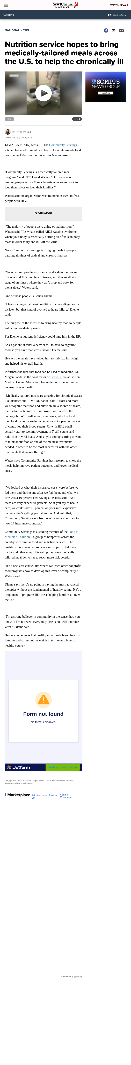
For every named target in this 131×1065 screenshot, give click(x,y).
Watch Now (119, 5)
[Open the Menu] (6, 5)
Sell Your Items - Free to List (44, 796)
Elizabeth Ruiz (23, 132)
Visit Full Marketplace (66, 795)
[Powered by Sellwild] (77, 976)
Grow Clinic (58, 377)
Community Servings (63, 145)
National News (17, 30)
